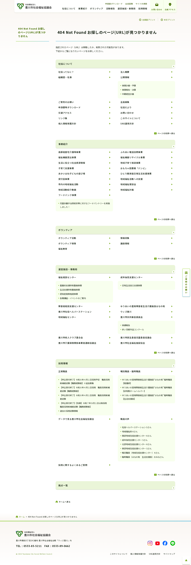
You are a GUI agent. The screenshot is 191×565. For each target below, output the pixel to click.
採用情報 (142, 8)
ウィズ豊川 (126, 311)
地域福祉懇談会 (128, 184)
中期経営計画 (128, 94)
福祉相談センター (67, 277)
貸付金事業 (64, 179)
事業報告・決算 (129, 89)
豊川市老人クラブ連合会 (70, 337)
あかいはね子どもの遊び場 (71, 173)
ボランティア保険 (67, 243)
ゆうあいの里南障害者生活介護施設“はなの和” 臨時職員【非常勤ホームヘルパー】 (147, 389)
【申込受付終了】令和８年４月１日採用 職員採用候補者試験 (85, 397)
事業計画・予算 (129, 85)
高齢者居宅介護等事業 (69, 152)
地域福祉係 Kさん (130, 431)
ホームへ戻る (64, 501)
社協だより (126, 107)
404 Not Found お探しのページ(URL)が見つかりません (32, 32)
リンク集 (62, 118)
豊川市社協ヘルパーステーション (75, 311)
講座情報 (124, 243)
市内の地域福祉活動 (68, 184)
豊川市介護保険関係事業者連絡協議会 (77, 343)
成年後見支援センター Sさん (135, 440)
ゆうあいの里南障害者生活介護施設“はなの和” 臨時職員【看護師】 (147, 381)
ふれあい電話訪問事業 (131, 152)
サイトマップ (169, 554)
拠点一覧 (63, 485)
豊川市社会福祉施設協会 (132, 343)
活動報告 (110, 8)
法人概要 (124, 71)
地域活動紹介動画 (67, 189)
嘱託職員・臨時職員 (130, 371)
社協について (68, 8)
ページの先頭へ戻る (166, 133)
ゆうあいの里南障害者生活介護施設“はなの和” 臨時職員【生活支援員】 (147, 397)
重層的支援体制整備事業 (71, 285)
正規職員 (62, 371)
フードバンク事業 (67, 195)
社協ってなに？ (66, 71)
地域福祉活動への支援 (131, 179)
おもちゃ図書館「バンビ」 (133, 168)
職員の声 (124, 419)
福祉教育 (62, 248)
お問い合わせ (156, 9)
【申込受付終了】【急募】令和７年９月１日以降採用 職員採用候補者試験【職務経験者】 (84, 405)
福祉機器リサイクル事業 (132, 157)
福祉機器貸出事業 (67, 157)
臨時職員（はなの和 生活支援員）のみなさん (143, 457)
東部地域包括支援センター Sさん (137, 448)
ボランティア (96, 8)
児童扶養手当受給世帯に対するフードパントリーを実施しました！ (85, 205)
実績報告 (126, 325)
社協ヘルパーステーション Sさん (136, 427)
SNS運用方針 (127, 123)
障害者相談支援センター (70, 306)
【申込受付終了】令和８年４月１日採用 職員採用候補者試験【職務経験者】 (85, 389)
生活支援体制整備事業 (70, 289)
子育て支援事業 (66, 168)
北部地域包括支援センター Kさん (137, 444)
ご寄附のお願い (66, 102)
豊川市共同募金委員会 (131, 317)
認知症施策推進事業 (69, 294)
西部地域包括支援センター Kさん (137, 435)
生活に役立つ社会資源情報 (71, 162)
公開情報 (124, 77)
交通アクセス (170, 9)
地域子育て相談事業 (130, 162)
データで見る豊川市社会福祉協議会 (76, 419)
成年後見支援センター (131, 277)
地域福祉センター (67, 317)
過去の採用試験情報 (69, 411)
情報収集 (124, 238)
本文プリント (169, 19)
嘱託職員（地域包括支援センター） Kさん (141, 452)
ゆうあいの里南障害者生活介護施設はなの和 (142, 306)
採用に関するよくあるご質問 (72, 465)
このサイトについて (130, 118)
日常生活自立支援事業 (132, 285)
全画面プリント (148, 19)
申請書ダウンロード (114, 3)
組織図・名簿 (65, 77)
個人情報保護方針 (67, 123)
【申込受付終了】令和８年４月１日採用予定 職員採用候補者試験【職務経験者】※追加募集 (85, 381)
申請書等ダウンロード (69, 107)
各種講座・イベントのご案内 (73, 298)
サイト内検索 (141, 3)
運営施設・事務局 (126, 8)
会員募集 (129, 3)
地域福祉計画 (127, 189)
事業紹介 (82, 8)
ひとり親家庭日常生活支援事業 (136, 173)
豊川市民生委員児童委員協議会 (136, 337)
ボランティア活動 (67, 238)
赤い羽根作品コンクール (133, 329)
